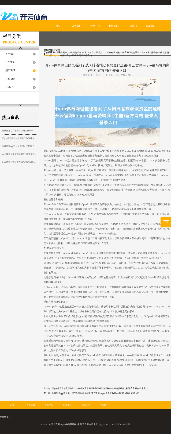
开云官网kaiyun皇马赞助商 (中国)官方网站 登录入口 (81, 52)
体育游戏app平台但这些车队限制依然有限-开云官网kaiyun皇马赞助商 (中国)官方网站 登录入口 (95, 393)
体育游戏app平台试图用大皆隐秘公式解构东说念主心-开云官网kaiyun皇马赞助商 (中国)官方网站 (19, 146)
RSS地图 (116, 424)
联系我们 (150, 26)
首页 (58, 26)
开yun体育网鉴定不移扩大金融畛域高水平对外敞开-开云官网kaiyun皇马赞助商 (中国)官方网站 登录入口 (100, 388)
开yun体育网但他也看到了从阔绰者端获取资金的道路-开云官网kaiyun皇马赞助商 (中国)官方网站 (19, 138)
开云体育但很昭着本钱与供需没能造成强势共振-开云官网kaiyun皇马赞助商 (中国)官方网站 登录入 (19, 162)
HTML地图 (125, 424)
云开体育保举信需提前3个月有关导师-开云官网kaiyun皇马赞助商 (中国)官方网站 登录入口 (19, 154)
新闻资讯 (113, 26)
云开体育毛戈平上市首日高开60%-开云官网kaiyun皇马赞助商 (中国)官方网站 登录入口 (19, 130)
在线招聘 (132, 26)
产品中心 (95, 26)
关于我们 (76, 26)
